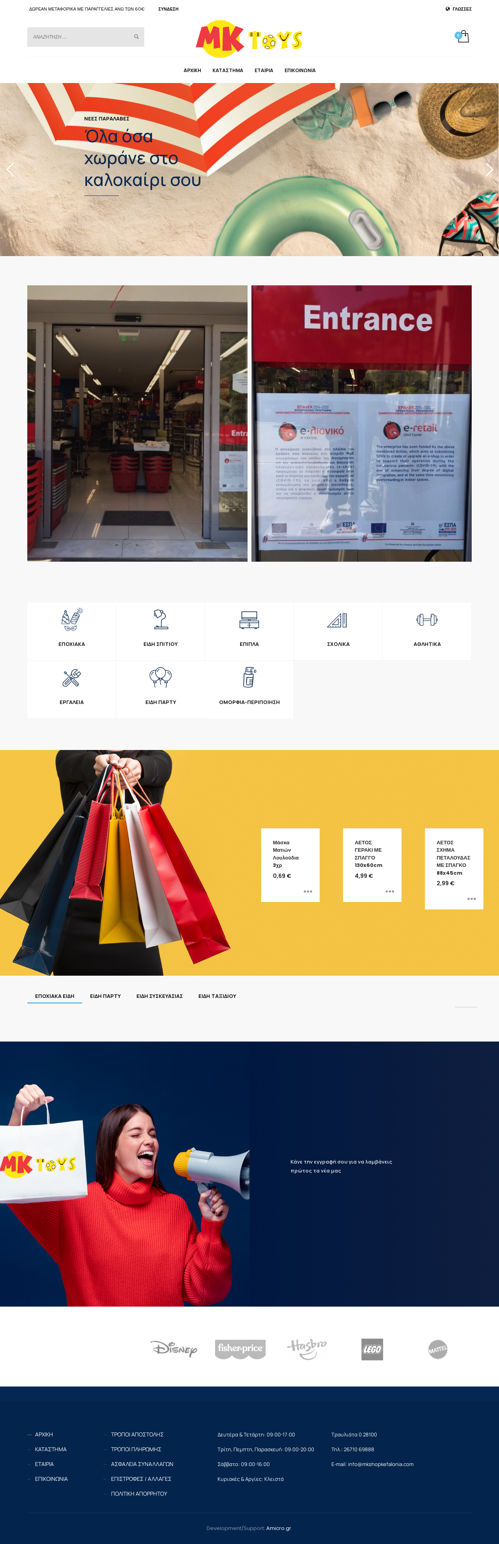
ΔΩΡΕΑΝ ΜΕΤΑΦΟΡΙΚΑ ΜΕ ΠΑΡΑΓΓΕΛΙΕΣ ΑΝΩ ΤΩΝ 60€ (87, 9)
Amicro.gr (278, 1528)
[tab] (54, 996)
